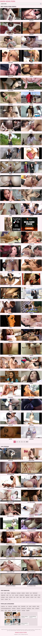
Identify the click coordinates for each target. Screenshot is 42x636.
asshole (32, 597)
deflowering (13, 593)
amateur (23, 593)
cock (13, 595)
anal (5, 593)
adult (7, 595)
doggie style (27, 595)
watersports (23, 608)
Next (27, 441)
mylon (32, 595)
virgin (6, 610)
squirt (30, 606)
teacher (9, 610)
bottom (27, 593)
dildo (21, 597)
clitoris (39, 597)
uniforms (18, 610)
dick (39, 595)
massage (23, 610)
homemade (23, 606)
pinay (38, 606)
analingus (3, 597)
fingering (18, 608)
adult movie (35, 593)
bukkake (35, 595)
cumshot (16, 595)
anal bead (18, 593)
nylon (18, 597)
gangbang (15, 606)
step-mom (10, 606)
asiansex (34, 606)
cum (31, 593)
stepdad (27, 610)
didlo (24, 597)
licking (2, 610)
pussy (33, 608)
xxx (10, 595)
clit (9, 599)
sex (27, 606)
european (37, 608)
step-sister (14, 610)
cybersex (27, 597)
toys (14, 597)
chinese (8, 593)
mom (2, 593)
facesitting (29, 608)
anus (35, 597)
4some (2, 599)
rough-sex (3, 606)
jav (6, 606)
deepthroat (3, 595)
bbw (19, 606)
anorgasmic (21, 595)
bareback (13, 608)
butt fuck (10, 597)
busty (7, 597)
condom (6, 599)
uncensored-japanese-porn (6, 608)
